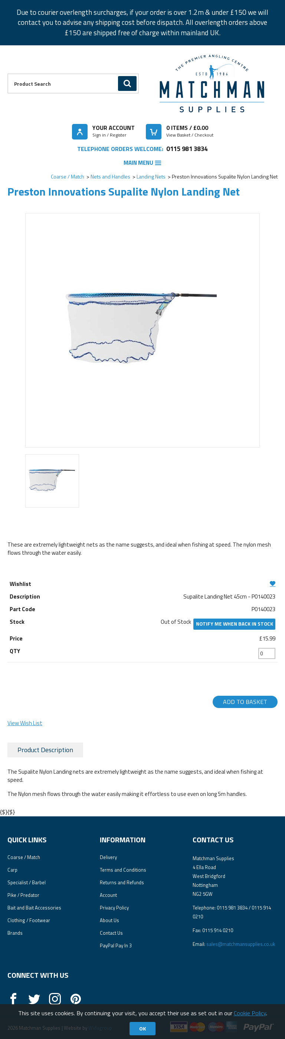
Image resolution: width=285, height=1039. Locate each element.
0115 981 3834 (186, 149)
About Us (109, 920)
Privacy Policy (114, 907)
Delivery (108, 857)
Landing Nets (151, 176)
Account (108, 895)
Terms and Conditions (123, 870)
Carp (12, 870)
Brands (15, 933)
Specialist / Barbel (26, 882)
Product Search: (7, 73)
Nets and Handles (110, 176)
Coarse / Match (67, 176)
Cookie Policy (250, 1013)
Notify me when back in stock (234, 623)
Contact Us (111, 933)
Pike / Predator (23, 895)
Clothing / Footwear (28, 920)
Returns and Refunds (122, 882)
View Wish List (24, 723)
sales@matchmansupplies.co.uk (240, 944)
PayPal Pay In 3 (116, 945)
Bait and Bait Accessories (34, 907)
